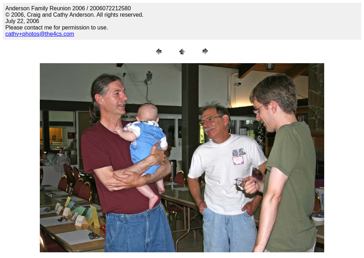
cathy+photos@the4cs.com (39, 34)
